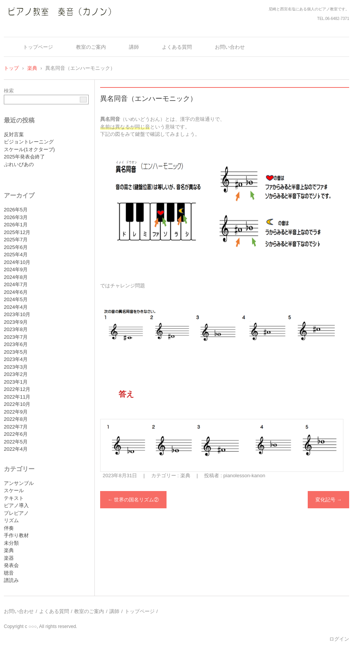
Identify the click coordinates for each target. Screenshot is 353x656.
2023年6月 (16, 344)
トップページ (38, 47)
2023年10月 (17, 314)
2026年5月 (16, 210)
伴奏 (9, 528)
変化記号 (328, 500)
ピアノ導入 (16, 505)
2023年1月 (16, 382)
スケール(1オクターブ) (29, 149)
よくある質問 (177, 47)
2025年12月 (17, 232)
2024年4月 (16, 307)
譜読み (11, 580)
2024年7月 (16, 284)
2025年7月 (16, 239)
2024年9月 (16, 269)
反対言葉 (14, 134)
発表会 (11, 565)
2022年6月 (16, 434)
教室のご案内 (91, 47)
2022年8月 (16, 419)
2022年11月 (17, 397)
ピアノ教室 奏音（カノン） (50, 27)
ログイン (339, 639)
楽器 (9, 558)
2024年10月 (17, 262)
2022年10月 (17, 404)
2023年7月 (16, 337)
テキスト (14, 498)
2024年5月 (16, 299)
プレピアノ (16, 513)
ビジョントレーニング (29, 142)
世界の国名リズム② (133, 500)
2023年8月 (16, 329)
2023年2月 (16, 374)
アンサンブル (19, 483)
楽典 (185, 475)
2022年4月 (16, 449)
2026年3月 (16, 217)
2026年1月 (16, 224)
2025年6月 (16, 247)
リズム (11, 520)
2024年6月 (16, 292)
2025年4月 (16, 254)
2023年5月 (16, 352)
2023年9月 (16, 322)
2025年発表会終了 (24, 157)
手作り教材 (16, 535)
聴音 (9, 573)
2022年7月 (16, 427)
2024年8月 (16, 277)
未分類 (11, 543)
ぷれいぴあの (19, 164)
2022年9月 (16, 412)
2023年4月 (16, 359)
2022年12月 (17, 389)
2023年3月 (16, 367)
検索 (9, 91)
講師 (134, 47)
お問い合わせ (230, 47)
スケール (14, 490)
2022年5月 (16, 442)
